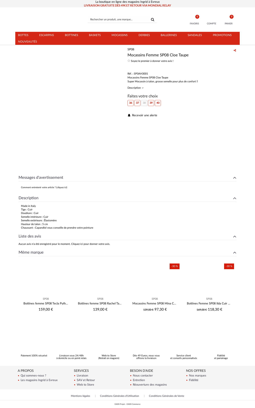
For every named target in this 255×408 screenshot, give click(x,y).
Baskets (95, 35)
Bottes (23, 35)
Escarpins (46, 35)
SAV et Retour (85, 380)
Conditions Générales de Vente (166, 396)
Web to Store (85, 384)
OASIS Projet (119, 404)
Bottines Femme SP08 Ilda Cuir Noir (209, 303)
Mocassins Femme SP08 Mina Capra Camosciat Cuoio (154, 303)
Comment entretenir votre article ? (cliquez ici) (44, 187)
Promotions (222, 35)
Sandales (195, 35)
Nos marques (197, 375)
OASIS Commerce (134, 404)
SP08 (46, 299)
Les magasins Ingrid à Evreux (39, 380)
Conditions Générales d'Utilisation (119, 396)
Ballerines (169, 35)
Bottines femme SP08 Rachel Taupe (100, 303)
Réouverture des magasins (149, 384)
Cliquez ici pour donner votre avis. (90, 244)
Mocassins (120, 35)
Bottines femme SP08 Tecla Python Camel (45, 303)
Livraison (82, 375)
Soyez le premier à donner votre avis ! (150, 60)
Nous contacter (142, 375)
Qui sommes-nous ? (33, 375)
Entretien (138, 380)
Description (134, 88)
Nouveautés (27, 41)
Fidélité (193, 380)
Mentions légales (80, 396)
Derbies (144, 35)
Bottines (71, 35)
